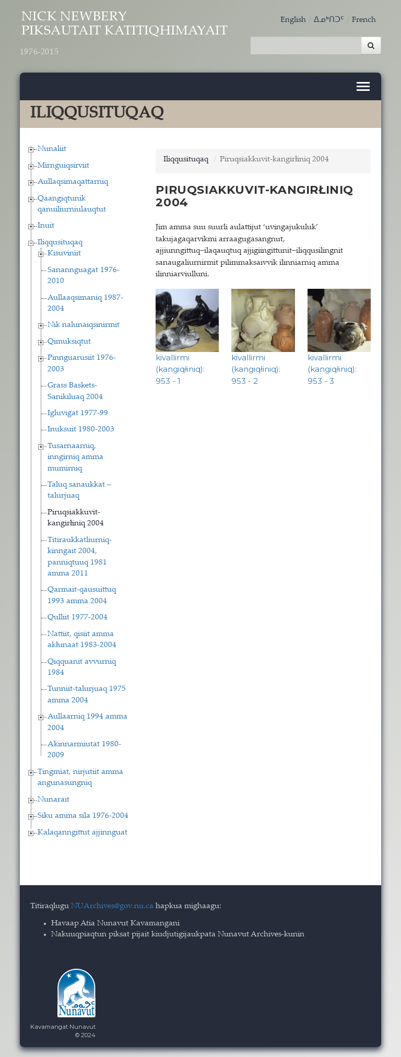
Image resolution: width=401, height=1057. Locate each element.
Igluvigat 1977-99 (78, 412)
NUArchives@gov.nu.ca (112, 905)
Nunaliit (52, 148)
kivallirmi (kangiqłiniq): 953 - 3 (332, 368)
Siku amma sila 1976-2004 (83, 815)
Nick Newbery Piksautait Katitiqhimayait (130, 35)
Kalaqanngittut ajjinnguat (82, 832)
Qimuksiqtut (69, 341)
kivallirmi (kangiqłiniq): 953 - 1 (180, 368)
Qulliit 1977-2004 (78, 617)
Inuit (46, 225)
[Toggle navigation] (363, 86)
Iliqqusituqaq (60, 241)
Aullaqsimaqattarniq (73, 181)
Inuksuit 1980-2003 (81, 429)
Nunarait (53, 799)
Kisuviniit (64, 253)
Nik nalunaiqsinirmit (84, 324)
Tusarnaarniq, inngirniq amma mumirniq (75, 456)
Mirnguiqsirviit (63, 165)
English (293, 20)
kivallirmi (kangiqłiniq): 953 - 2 (255, 368)
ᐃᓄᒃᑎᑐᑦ (329, 20)
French (364, 20)
